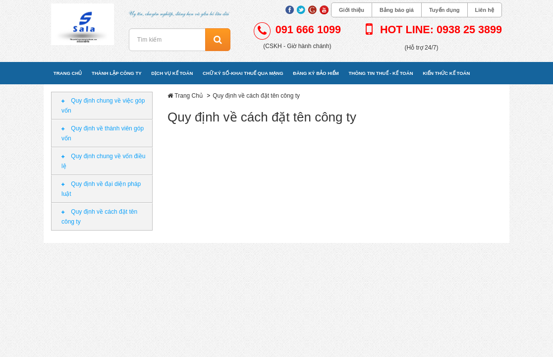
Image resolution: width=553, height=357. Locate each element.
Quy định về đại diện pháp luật (101, 188)
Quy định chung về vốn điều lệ (103, 161)
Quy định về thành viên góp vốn (102, 133)
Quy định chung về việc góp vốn (103, 105)
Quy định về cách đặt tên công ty (99, 216)
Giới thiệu (351, 10)
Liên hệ (484, 10)
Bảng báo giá (397, 10)
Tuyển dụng (444, 10)
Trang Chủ (188, 95)
